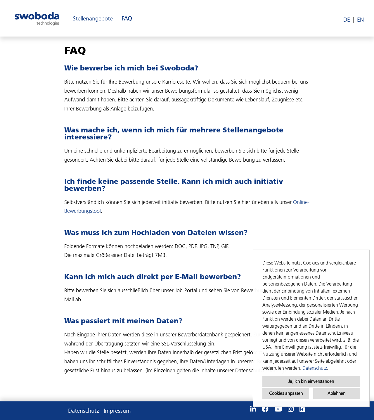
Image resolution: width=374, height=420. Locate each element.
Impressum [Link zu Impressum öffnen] (117, 410)
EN (360, 19)
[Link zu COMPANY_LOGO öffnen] (37, 18)
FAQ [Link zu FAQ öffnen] (127, 18)
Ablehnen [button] (336, 393)
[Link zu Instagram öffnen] (290, 409)
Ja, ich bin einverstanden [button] (311, 381)
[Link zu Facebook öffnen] (265, 409)
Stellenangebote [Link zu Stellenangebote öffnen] (93, 18)
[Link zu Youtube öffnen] (278, 409)
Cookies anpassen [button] (286, 393)
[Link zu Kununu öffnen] (302, 409)
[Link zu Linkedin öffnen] (253, 409)
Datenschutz (314, 368)
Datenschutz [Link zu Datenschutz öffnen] (83, 410)
